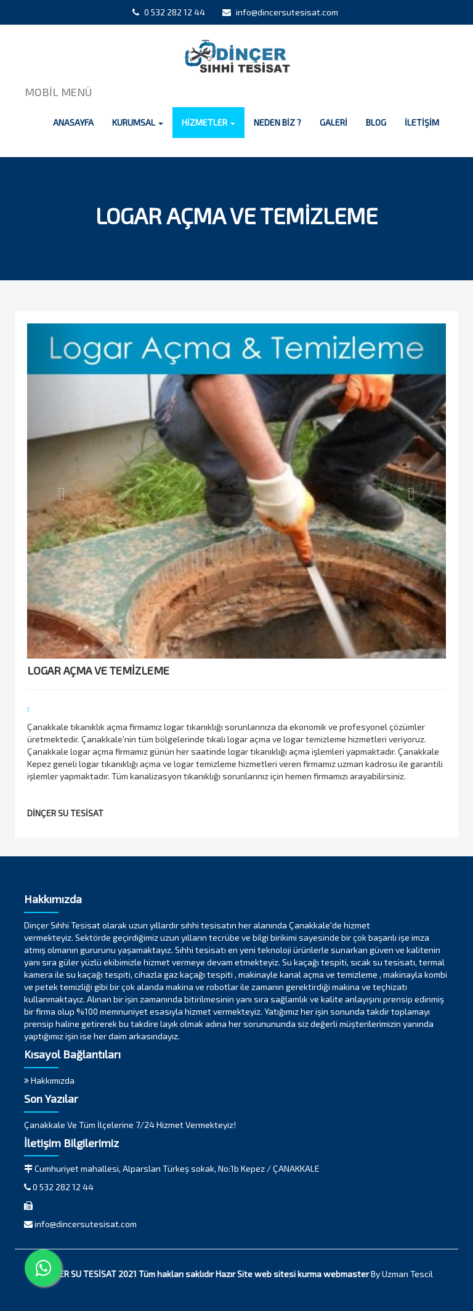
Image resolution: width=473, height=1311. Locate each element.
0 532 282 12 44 (168, 12)
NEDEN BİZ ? (277, 122)
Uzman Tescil (407, 1273)
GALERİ (333, 122)
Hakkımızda (49, 1080)
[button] (58, 491)
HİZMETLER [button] (208, 122)
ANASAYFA (73, 122)
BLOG (376, 122)
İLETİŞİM (422, 122)
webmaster (346, 1273)
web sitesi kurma (287, 1273)
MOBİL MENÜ (58, 92)
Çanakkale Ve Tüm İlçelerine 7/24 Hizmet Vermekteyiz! (130, 1124)
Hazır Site (234, 1273)
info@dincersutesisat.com (280, 12)
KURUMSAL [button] (137, 122)
